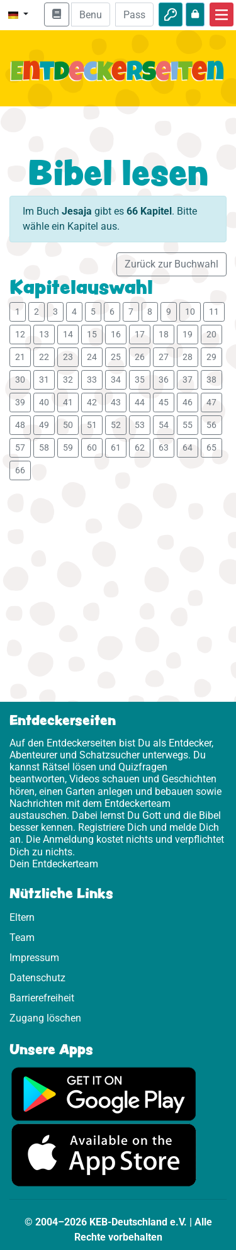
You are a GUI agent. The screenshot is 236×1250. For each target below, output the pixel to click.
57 (20, 447)
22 (44, 357)
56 (211, 425)
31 (44, 379)
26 (140, 357)
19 (188, 334)
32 (68, 379)
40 (44, 402)
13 (44, 334)
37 (188, 379)
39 (20, 402)
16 (116, 334)
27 (164, 357)
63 (164, 447)
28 (188, 357)
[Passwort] (134, 14)
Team (22, 937)
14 (68, 334)
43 (116, 402)
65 (211, 447)
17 (140, 334)
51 (92, 425)
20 (211, 334)
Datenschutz (37, 978)
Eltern (22, 917)
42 (92, 402)
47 (211, 402)
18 (164, 334)
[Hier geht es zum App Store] (103, 1155)
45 (164, 402)
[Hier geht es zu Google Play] (103, 1093)
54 (164, 425)
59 (68, 447)
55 (188, 425)
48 (20, 425)
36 (164, 379)
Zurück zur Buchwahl (171, 264)
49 (44, 425)
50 (68, 425)
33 (92, 379)
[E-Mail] (90, 14)
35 (140, 379)
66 (20, 470)
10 (190, 312)
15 (92, 334)
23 (68, 357)
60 (92, 447)
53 (140, 425)
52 (116, 425)
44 (140, 402)
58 (44, 447)
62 (140, 447)
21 (20, 357)
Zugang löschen (45, 1018)
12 (20, 334)
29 (211, 357)
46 (188, 402)
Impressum (34, 958)
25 (116, 357)
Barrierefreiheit (41, 998)
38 (211, 379)
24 (92, 357)
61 (116, 447)
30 (20, 379)
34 (116, 379)
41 (68, 402)
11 (214, 312)
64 (188, 447)
